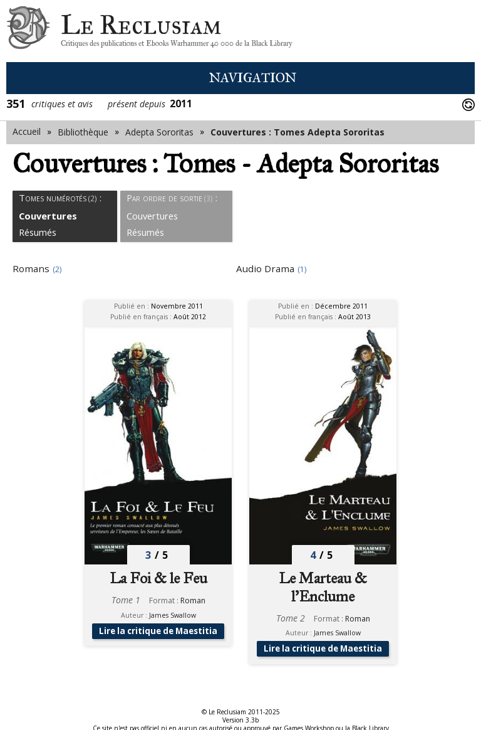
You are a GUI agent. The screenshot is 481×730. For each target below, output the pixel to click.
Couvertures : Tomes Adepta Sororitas (297, 132)
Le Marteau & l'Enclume (323, 587)
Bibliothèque (83, 132)
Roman (192, 600)
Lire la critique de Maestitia (158, 635)
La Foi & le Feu (158, 578)
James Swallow (172, 615)
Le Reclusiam (28, 31)
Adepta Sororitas (159, 132)
